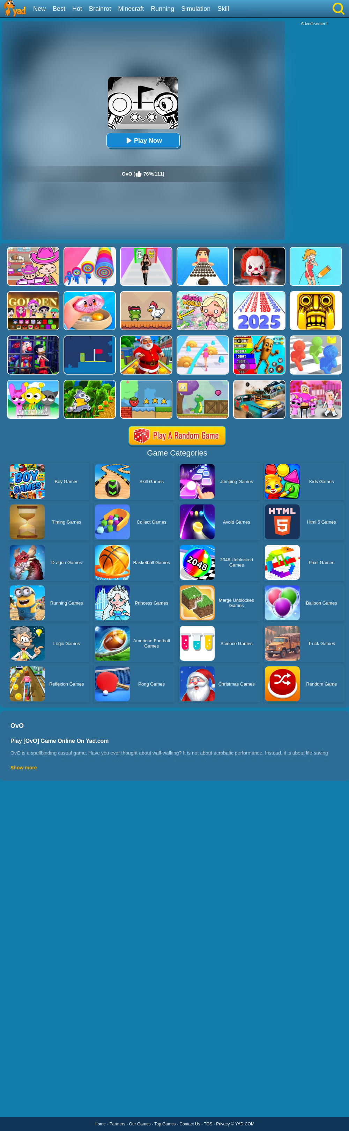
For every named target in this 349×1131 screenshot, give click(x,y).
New (39, 8)
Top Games (165, 1124)
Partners (117, 1124)
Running (162, 8)
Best (59, 8)
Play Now (143, 140)
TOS (208, 1124)
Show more (23, 767)
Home (100, 1124)
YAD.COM (244, 1124)
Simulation (195, 8)
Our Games (140, 1124)
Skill (223, 8)
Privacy (223, 1124)
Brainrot (100, 8)
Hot (77, 8)
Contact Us (189, 1124)
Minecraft (131, 8)
